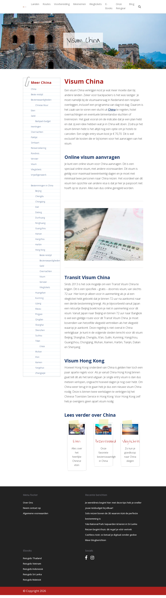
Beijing (38, 190)
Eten (33, 110)
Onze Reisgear (121, 6)
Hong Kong (40, 249)
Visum (34, 164)
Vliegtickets (95, 4)
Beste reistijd (37, 94)
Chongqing (40, 201)
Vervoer (34, 158)
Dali (37, 206)
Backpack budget (43, 121)
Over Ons (28, 502)
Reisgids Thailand (32, 558)
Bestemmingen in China (42, 185)
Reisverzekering (38, 148)
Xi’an (37, 357)
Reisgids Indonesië (33, 569)
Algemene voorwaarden (35, 513)
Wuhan (38, 351)
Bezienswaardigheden (41, 99)
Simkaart (35, 142)
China (33, 89)
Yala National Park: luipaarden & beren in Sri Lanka (111, 524)
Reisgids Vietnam (32, 563)
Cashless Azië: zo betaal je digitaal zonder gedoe (111, 534)
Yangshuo (39, 367)
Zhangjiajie (40, 373)
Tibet (37, 340)
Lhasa (42, 346)
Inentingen (36, 126)
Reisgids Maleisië (32, 579)
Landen (35, 4)
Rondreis (35, 153)
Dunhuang (40, 217)
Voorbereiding (62, 4)
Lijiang (38, 303)
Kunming (39, 298)
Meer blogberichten (95, 540)
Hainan (38, 233)
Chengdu (39, 196)
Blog (131, 4)
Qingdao (39, 319)
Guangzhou (40, 228)
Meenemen (79, 4)
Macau (38, 308)
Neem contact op (32, 508)
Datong (38, 212)
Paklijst (34, 137)
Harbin (38, 244)
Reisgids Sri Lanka (32, 574)
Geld (33, 115)
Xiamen (38, 362)
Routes (47, 4)
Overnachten (37, 131)
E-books (108, 6)
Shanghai (39, 324)
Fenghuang (40, 223)
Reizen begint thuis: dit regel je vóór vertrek (108, 529)
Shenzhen (40, 330)
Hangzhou (40, 239)
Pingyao (38, 314)
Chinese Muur (41, 105)
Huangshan (40, 292)
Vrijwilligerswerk (38, 174)
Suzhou (38, 335)
